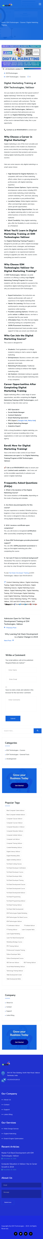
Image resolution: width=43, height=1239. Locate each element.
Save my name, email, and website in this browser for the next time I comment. (19, 691)
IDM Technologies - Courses (16, 77)
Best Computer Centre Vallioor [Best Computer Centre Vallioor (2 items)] (15, 810)
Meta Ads (31, 420)
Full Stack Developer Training (19, 573)
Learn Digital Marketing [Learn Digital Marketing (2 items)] (13, 934)
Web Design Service (11, 1129)
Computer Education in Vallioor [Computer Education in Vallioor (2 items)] (16, 827)
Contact (9, 1007)
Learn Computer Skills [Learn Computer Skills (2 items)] (28, 930)
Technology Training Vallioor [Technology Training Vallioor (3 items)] (15, 971)
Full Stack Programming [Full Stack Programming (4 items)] (13, 897)
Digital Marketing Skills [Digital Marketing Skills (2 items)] (13, 856)
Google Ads (22, 420)
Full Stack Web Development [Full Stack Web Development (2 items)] (15, 909)
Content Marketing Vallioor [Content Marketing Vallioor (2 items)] (14, 847)
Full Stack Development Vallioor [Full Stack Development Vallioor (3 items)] (16, 893)
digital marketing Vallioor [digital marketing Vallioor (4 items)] (14, 860)
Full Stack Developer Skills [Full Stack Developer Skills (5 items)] (14, 876)
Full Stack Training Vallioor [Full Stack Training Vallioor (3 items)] (14, 905)
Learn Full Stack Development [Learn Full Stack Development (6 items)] (15, 938)
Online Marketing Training (18, 599)
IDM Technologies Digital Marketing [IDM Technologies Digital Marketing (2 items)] (17, 913)
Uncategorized (11, 759)
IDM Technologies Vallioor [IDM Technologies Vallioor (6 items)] (14, 921)
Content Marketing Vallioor (15, 582)
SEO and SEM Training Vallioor (20, 601)
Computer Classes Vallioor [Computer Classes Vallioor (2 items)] (14, 819)
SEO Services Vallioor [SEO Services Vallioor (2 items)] (13, 962)
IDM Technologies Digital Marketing (22, 593)
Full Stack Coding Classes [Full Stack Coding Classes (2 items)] (14, 864)
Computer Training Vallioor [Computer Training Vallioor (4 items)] (14, 843)
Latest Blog (10, 1015)
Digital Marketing (10, 1134)
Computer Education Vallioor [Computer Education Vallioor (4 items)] (15, 831)
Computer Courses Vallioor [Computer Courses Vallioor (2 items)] (15, 823)
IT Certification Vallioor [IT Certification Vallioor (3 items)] (13, 925)
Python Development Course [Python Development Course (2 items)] (15, 958)
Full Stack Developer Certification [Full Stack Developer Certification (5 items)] (16, 868)
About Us (9, 1003)
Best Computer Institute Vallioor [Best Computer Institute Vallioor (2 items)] (16, 815)
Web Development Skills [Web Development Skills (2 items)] (14, 979)
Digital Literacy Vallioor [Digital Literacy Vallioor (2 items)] (13, 851)
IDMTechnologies (11, 73)
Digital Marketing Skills (18, 590)
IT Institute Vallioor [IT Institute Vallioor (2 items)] (29, 925)
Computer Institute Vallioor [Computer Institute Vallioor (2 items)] (14, 835)
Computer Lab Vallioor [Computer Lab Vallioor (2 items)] (13, 839)
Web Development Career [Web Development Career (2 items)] (14, 975)
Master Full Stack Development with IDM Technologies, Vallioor (17, 1154)
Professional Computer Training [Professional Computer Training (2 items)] (16, 950)
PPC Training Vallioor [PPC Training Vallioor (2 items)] (13, 946)
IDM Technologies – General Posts (17, 755)
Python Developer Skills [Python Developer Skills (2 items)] (14, 954)
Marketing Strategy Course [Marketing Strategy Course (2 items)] (14, 942)
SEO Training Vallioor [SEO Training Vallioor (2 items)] (30, 962)
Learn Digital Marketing (12, 596)
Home (3, 22)
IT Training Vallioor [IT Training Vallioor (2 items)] (12, 930)
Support (9, 1011)
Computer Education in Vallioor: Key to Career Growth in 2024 (19, 1165)
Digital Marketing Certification (20, 585)
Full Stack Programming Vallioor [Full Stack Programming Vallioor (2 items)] (16, 901)
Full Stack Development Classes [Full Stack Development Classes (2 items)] (16, 884)
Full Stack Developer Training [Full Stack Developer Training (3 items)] (15, 880)
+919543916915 (13, 1080)
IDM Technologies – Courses (15, 750)
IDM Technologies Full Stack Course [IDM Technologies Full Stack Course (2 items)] (17, 917)
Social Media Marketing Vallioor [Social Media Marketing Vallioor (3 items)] (16, 967)
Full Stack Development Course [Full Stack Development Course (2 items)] (16, 888)
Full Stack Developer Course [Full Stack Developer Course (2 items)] (15, 872)
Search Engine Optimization (13, 1138)
